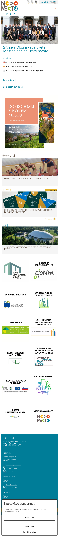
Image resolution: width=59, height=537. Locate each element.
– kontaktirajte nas (48, 2)
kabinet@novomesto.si (11, 485)
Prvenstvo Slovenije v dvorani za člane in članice (26, 179)
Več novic (48, 219)
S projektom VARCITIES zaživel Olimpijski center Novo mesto (27, 248)
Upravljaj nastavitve (29, 532)
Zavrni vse (29, 526)
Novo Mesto (13, 6)
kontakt (32, 2)
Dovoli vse (29, 518)
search (28, 2)
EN (36, 2)
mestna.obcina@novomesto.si (13, 465)
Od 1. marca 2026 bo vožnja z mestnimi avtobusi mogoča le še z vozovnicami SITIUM (28, 211)
